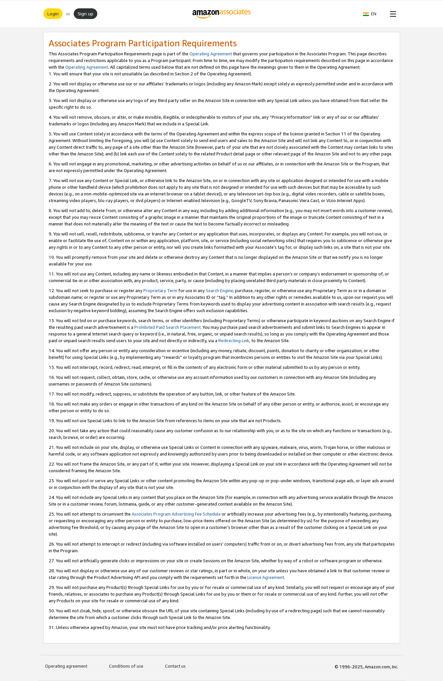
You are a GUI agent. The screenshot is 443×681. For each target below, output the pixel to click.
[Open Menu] (391, 14)
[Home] (221, 14)
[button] (373, 14)
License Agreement (265, 577)
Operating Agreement (210, 53)
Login (53, 13)
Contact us (175, 666)
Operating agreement (66, 666)
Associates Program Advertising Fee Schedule (176, 514)
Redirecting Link (233, 340)
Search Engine (219, 290)
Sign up (85, 13)
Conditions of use (126, 666)
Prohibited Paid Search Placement (167, 327)
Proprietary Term (160, 290)
